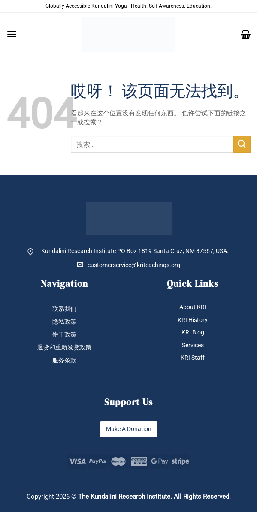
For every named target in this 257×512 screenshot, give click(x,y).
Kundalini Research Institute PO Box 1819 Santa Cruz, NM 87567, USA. (135, 250)
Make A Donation (128, 429)
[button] (11, 34)
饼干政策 (64, 334)
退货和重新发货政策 (64, 347)
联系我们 (64, 308)
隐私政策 (64, 321)
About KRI (192, 307)
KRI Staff (193, 358)
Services (193, 345)
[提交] (242, 144)
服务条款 (64, 360)
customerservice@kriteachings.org (128, 264)
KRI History (193, 319)
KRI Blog (192, 332)
